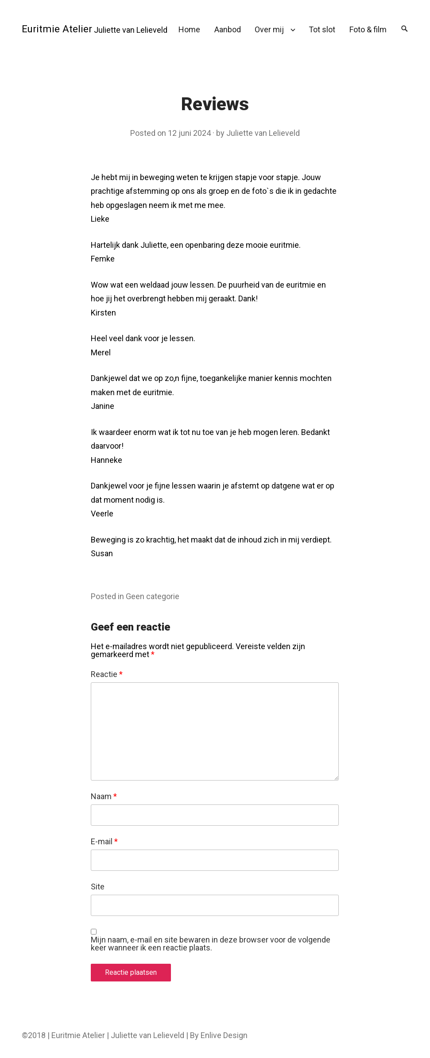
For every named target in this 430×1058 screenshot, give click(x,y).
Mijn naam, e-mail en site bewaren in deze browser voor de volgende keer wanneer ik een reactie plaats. (210, 944)
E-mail (104, 842)
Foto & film (368, 29)
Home (189, 29)
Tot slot (322, 29)
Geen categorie (152, 596)
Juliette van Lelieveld (263, 133)
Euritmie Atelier (57, 29)
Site (98, 887)
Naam (104, 796)
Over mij (269, 29)
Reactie (107, 674)
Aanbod (227, 29)
